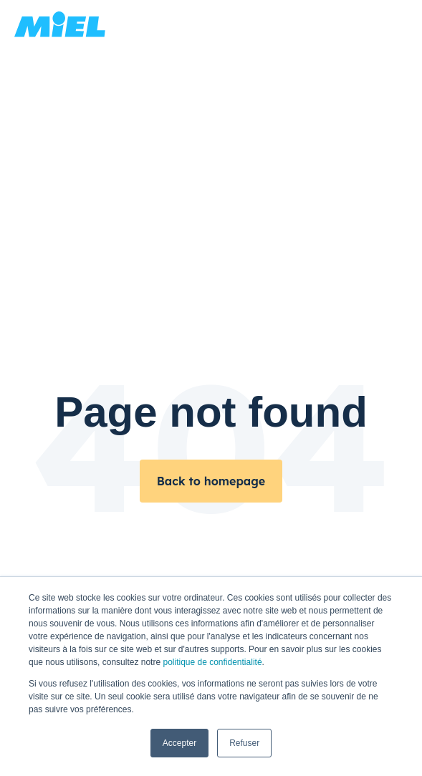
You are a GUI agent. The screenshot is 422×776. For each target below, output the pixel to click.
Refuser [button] (244, 743)
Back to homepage (211, 481)
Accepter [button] (179, 743)
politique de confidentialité (212, 662)
